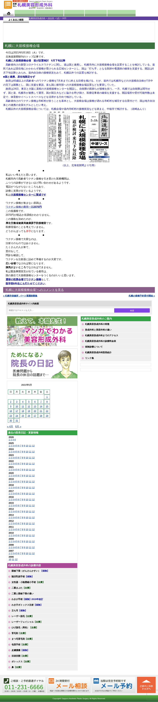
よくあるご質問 (142, 13)
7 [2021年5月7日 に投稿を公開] (41, 401)
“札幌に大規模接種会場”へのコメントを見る (34, 289)
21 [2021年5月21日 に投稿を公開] (41, 411)
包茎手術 (20, 644)
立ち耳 (19, 610)
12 (33, 445)
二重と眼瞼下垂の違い (23, 593)
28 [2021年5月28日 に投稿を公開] (41, 415)
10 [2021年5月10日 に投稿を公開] (16, 406)
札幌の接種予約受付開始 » (142, 295)
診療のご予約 (146, 4)
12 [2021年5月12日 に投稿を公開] (29, 406)
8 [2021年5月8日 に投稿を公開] (47, 401)
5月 (29, 18)
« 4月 (10, 426)
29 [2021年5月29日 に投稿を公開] (47, 415)
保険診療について (94, 346)
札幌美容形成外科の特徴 (97, 324)
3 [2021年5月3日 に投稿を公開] (16, 401)
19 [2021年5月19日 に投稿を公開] (29, 411)
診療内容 (70, 13)
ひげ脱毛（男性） (25, 627)
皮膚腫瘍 (20, 650)
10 (27, 445)
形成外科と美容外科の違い (98, 329)
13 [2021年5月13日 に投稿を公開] (35, 406)
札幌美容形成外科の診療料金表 (100, 341)
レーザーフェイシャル (27, 622)
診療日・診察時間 (114, 13)
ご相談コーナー (128, 4)
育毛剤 (19, 633)
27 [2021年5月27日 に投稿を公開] (35, 415)
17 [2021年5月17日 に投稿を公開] (16, 411)
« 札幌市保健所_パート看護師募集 (20, 295)
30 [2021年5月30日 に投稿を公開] (10, 420)
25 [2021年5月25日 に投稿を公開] (23, 415)
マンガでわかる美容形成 (46, 13)
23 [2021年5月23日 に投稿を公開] (10, 415)
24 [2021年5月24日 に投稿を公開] (16, 415)
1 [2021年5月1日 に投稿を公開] (47, 397)
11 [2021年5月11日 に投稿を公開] (23, 406)
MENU (8, 4)
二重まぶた (21, 588)
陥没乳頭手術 (23, 576)
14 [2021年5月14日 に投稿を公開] (41, 406)
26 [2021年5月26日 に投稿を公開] (29, 415)
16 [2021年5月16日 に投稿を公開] (10, 411)
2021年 (22, 18)
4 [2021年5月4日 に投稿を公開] (23, 401)
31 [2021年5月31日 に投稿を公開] (16, 420)
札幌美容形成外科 (8, 18)
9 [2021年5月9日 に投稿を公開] (10, 406)
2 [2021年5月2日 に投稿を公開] (10, 401)
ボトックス (21, 661)
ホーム (8, 13)
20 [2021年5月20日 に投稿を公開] (35, 411)
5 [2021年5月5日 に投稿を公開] (29, 401)
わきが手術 (27, 599)
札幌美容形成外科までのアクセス (101, 335)
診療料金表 (89, 13)
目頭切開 (20, 656)
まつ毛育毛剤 (23, 639)
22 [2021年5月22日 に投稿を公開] (47, 411)
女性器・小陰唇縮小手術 (28, 582)
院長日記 (23, 13)
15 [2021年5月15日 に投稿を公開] (47, 406)
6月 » (18, 426)
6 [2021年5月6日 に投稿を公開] (35, 401)
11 (30, 445)
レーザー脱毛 (23, 616)
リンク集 (89, 358)
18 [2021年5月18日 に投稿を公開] (23, 411)
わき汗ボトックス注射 (27, 605)
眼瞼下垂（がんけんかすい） (30, 571)
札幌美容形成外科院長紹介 (98, 352)
